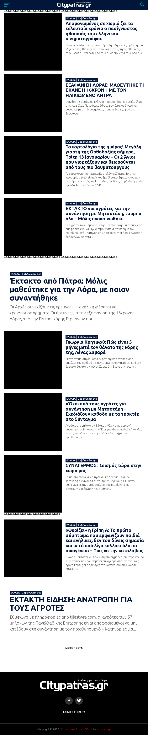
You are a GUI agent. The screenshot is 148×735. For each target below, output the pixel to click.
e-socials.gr (104, 729)
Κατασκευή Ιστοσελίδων (76, 729)
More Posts (74, 648)
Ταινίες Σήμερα (74, 712)
